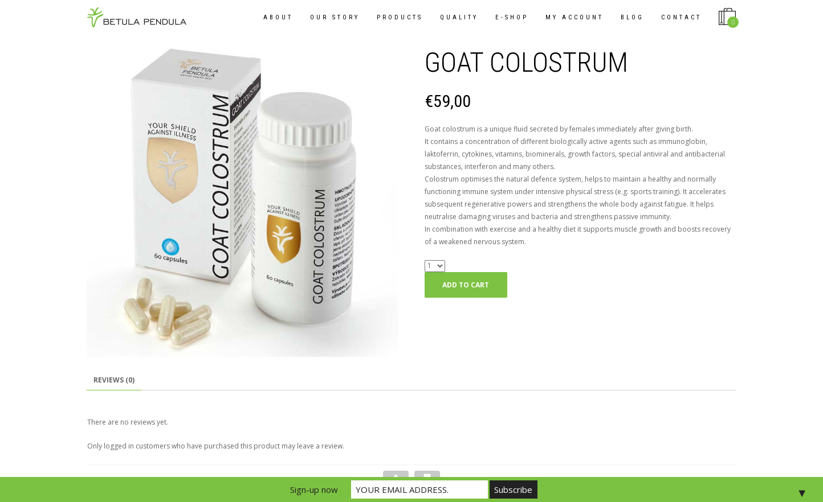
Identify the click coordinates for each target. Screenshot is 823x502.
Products (400, 17)
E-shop (511, 17)
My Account (574, 17)
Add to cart (465, 285)
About (278, 17)
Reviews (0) (114, 380)
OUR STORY (335, 17)
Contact (681, 17)
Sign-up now (314, 489)
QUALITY (459, 17)
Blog (632, 17)
